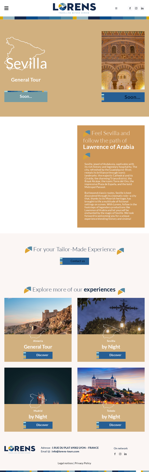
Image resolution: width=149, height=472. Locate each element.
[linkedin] (142, 8)
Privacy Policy (83, 463)
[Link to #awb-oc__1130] (24, 8)
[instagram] (136, 8)
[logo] (74, 4)
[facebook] (130, 8)
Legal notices (65, 463)
